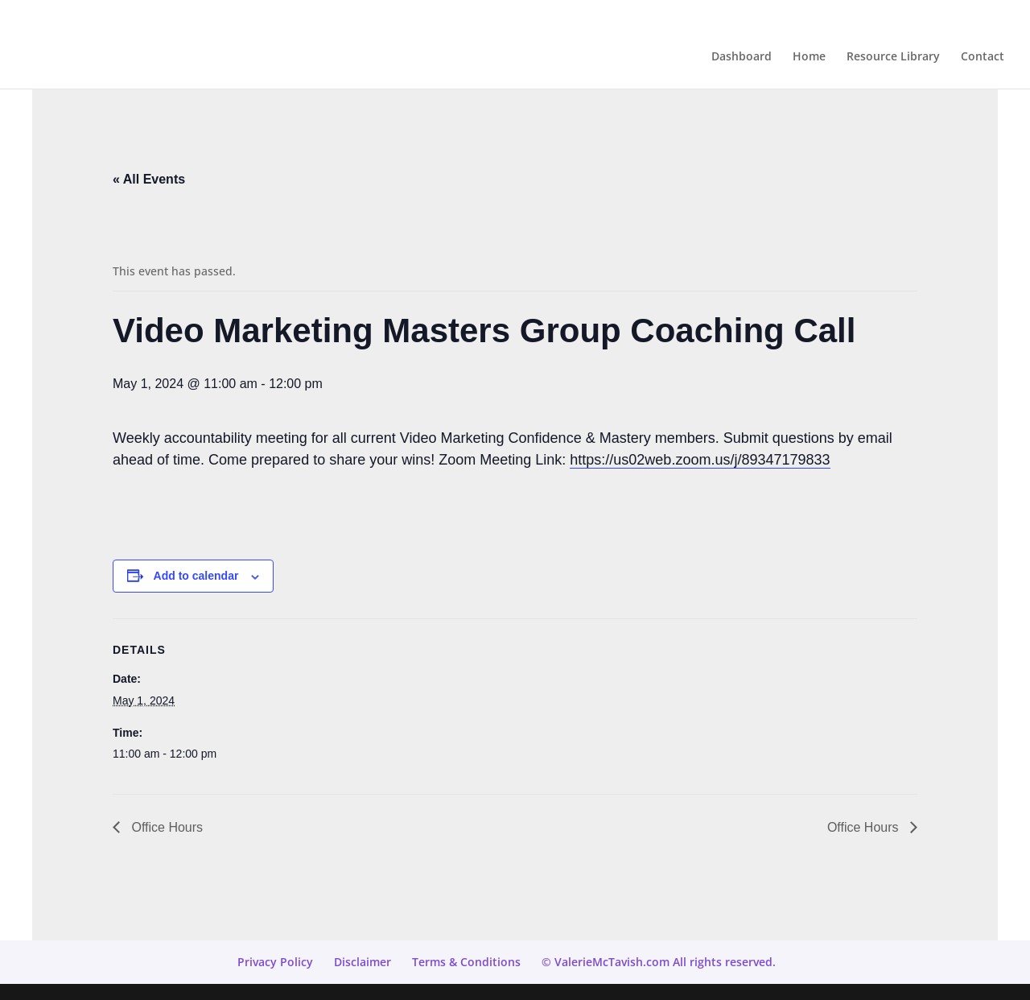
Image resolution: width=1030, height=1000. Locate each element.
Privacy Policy (275, 961)
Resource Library (893, 57)
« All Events (149, 179)
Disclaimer (362, 961)
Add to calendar (196, 575)
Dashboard (741, 57)
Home (809, 57)
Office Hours (165, 827)
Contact (982, 57)
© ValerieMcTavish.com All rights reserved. (659, 961)
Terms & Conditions (466, 961)
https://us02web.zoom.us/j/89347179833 (700, 460)
